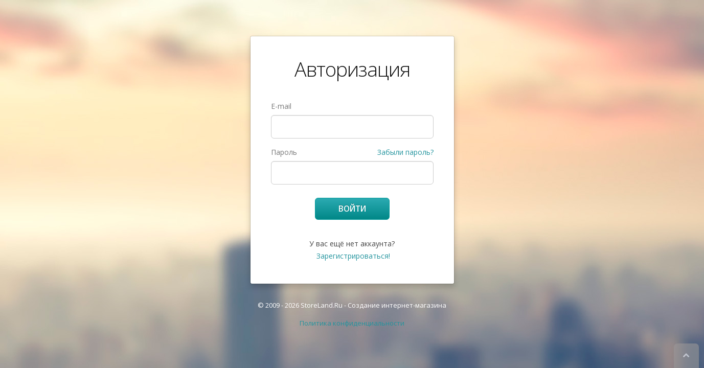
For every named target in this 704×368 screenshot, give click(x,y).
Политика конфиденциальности (352, 323)
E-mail (281, 106)
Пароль (284, 152)
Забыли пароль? (405, 152)
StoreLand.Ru (322, 305)
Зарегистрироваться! (353, 256)
